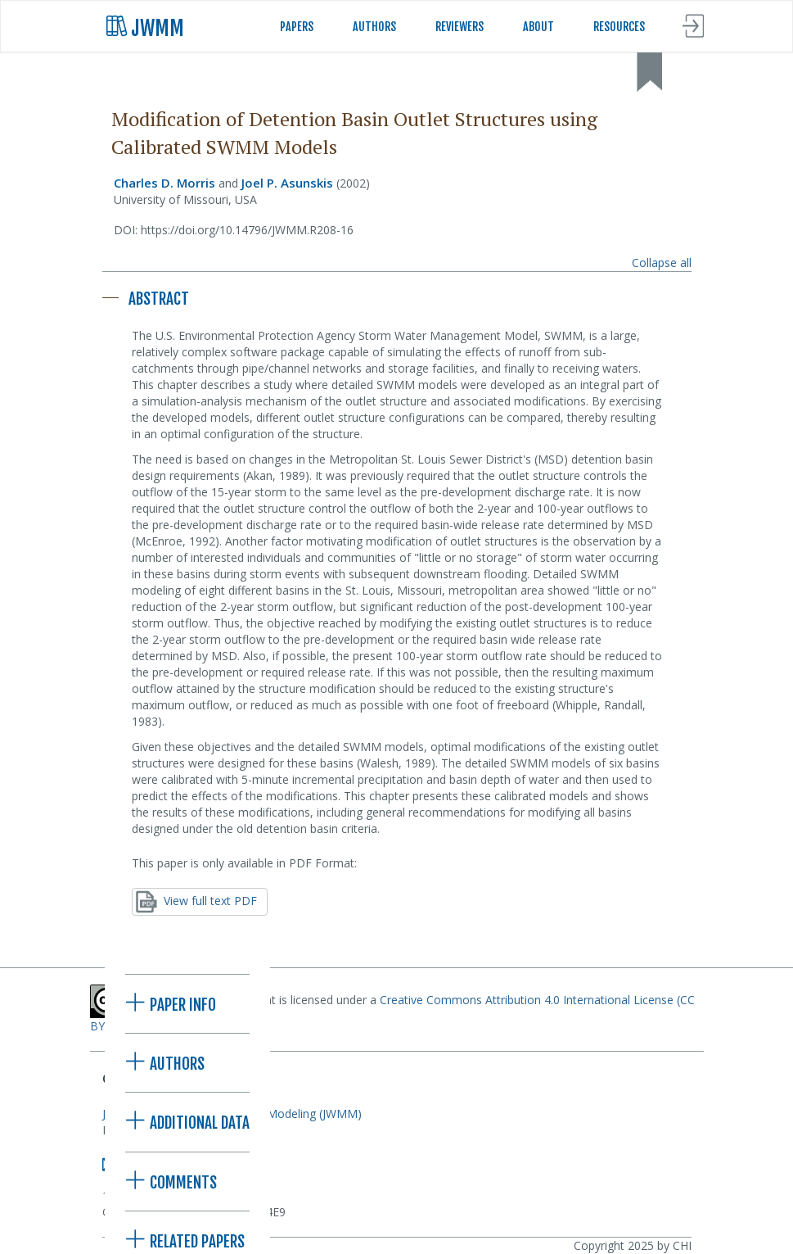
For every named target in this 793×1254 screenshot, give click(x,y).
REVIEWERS (459, 27)
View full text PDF (196, 901)
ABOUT (538, 27)
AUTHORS (374, 27)
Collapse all (662, 262)
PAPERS (296, 27)
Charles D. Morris (164, 182)
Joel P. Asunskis (287, 182)
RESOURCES (619, 27)
